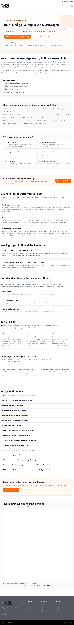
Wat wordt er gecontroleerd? (12, 425)
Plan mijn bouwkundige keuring (17, 37)
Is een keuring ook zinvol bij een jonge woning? (18, 450)
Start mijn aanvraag (11, 490)
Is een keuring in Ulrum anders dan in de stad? (18, 400)
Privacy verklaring (11, 622)
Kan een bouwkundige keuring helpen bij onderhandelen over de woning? (26, 465)
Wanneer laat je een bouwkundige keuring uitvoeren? (20, 440)
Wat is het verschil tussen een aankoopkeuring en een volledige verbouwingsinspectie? (30, 470)
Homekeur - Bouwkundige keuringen (43, 585)
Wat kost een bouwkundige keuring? (14, 410)
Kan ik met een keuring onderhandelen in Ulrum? (19, 396)
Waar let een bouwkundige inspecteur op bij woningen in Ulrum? (23, 460)
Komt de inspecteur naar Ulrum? (13, 405)
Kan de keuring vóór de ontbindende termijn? (17, 435)
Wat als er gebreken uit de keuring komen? (17, 445)
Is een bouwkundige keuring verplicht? (15, 420)
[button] (71, 5)
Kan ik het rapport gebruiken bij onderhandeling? (19, 430)
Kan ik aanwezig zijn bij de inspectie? (15, 455)
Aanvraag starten (63, 181)
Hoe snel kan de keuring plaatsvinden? (15, 415)
